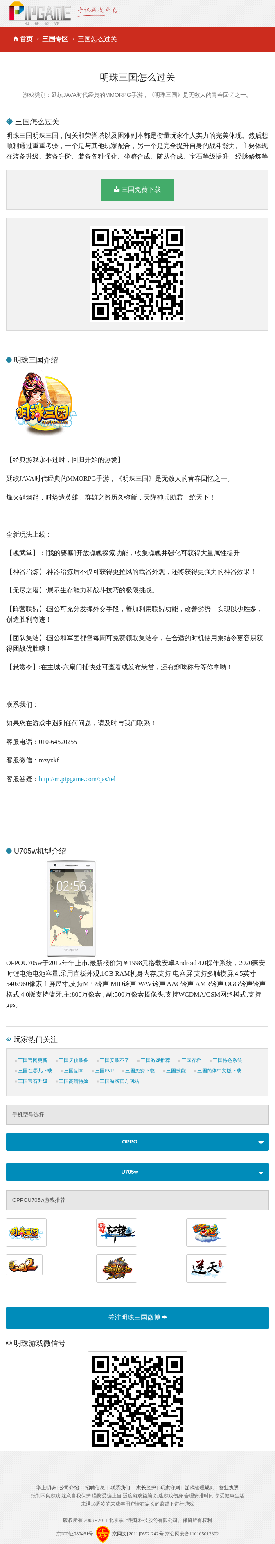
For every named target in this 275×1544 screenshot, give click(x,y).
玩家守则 (170, 1487)
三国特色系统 (226, 1060)
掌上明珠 (46, 1487)
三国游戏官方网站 (118, 1081)
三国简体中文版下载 (217, 1070)
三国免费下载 (137, 189)
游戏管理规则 (199, 1487)
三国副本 (72, 1070)
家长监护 (146, 1487)
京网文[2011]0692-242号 (138, 1534)
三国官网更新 (31, 1060)
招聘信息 (95, 1487)
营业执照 (229, 1487)
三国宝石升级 (31, 1081)
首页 (26, 39)
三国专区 (55, 39)
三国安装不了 (113, 1060)
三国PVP (103, 1070)
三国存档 (189, 1060)
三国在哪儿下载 (33, 1070)
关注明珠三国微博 (137, 1317)
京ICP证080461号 (75, 1534)
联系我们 (120, 1487)
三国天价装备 (72, 1060)
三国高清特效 (72, 1081)
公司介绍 (69, 1487)
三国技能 (174, 1070)
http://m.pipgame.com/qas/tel (77, 778)
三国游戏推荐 (154, 1060)
